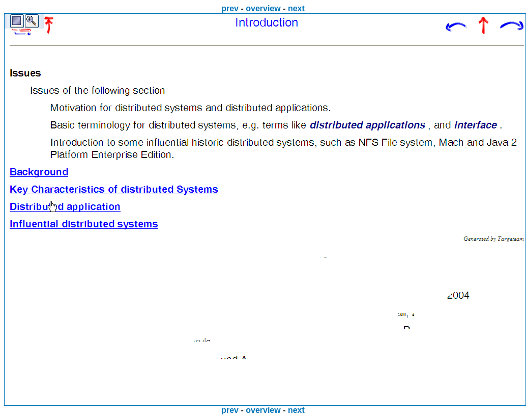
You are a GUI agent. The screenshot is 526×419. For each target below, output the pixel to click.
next (296, 8)
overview (263, 8)
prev (230, 8)
